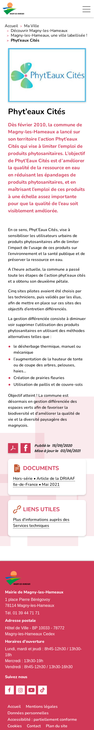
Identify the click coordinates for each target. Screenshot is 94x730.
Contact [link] (34, 726)
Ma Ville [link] (31, 26)
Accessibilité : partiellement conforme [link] (42, 719)
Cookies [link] (15, 726)
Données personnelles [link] (28, 713)
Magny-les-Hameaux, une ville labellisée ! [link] (49, 35)
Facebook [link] (9, 690)
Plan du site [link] (56, 726)
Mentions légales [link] (42, 706)
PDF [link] (13, 448)
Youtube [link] (31, 690)
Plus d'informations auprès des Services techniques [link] (41, 522)
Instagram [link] (20, 690)
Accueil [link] (11, 26)
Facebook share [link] (26, 448)
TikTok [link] (42, 690)
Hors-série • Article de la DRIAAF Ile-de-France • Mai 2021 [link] (44, 481)
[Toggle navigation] (86, 9)
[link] (14, 8)
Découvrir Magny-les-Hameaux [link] (39, 30)
